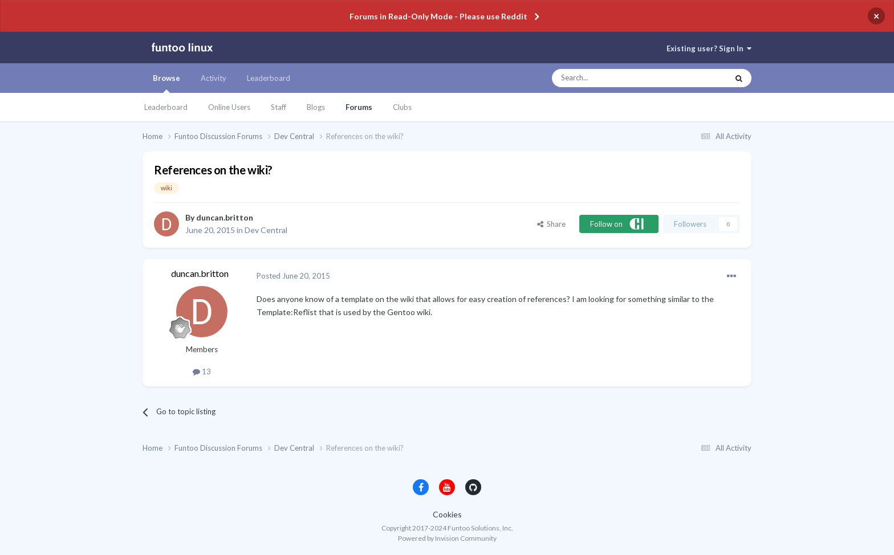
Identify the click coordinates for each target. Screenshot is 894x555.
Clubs (402, 107)
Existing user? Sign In (709, 48)
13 (202, 371)
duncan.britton (224, 217)
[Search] (617, 78)
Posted (293, 275)
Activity (213, 78)
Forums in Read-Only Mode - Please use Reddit (438, 16)
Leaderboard (166, 107)
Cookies (447, 514)
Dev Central (266, 230)
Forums (359, 107)
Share (551, 223)
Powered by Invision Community (447, 538)
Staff (278, 107)
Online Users (229, 107)
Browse (166, 83)
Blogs (316, 107)
